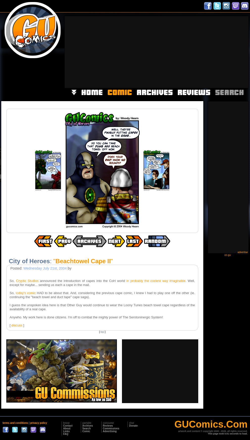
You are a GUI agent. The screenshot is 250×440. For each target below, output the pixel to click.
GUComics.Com (210, 424)
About (66, 428)
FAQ (65, 434)
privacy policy (38, 423)
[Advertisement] (163, 51)
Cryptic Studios (27, 281)
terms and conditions (15, 423)
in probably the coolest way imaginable (156, 281)
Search (86, 428)
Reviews (108, 425)
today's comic (26, 293)
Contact (67, 425)
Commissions (111, 428)
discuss (16, 325)
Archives (87, 425)
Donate (133, 425)
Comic (86, 431)
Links (66, 431)
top (102, 332)
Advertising (110, 431)
